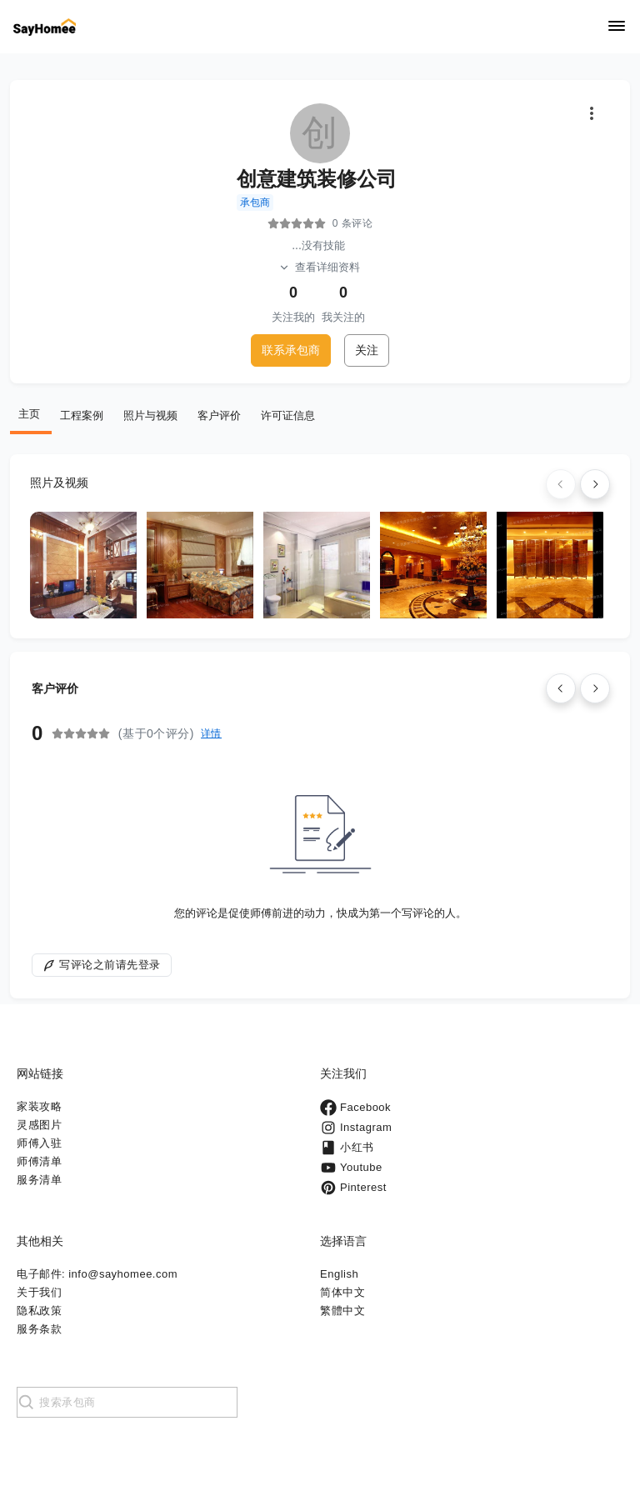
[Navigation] (616, 27)
